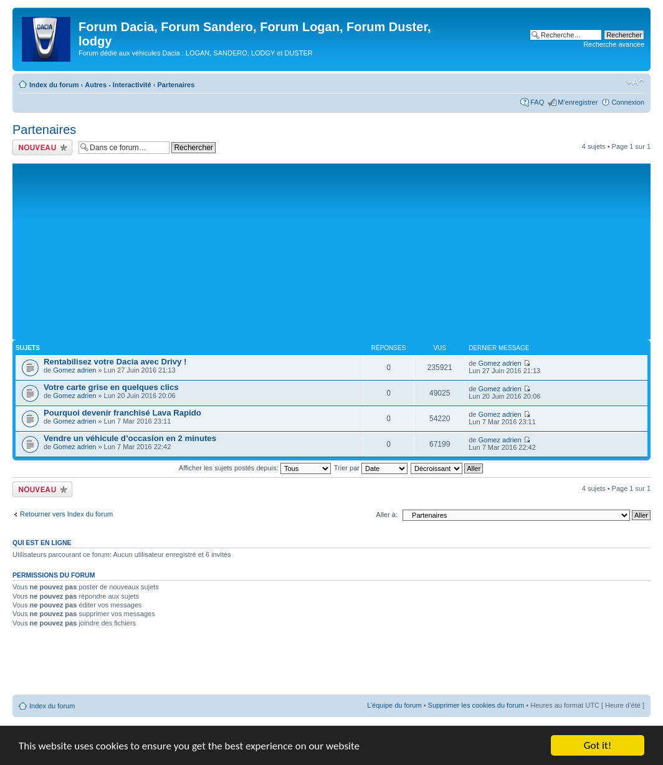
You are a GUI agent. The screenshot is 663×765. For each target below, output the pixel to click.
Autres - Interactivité (118, 84)
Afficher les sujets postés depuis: (255, 468)
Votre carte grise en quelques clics (111, 387)
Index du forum (54, 84)
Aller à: (387, 514)
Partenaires (175, 84)
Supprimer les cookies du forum (476, 705)
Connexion (627, 102)
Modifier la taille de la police (635, 82)
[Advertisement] (331, 250)
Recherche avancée (613, 44)
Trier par (371, 468)
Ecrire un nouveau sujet (42, 147)
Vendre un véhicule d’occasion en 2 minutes (130, 438)
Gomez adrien (74, 370)
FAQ (537, 102)
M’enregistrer (578, 102)
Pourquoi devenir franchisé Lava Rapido (122, 412)
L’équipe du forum (394, 705)
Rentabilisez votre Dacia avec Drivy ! (115, 361)
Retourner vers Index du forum (66, 514)
